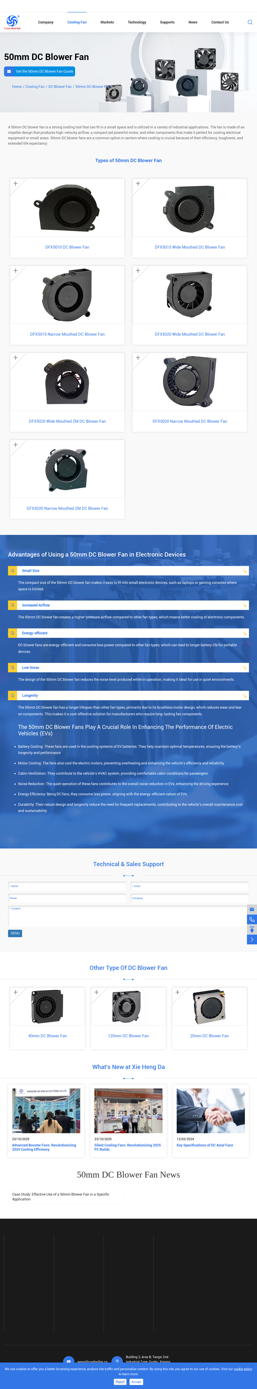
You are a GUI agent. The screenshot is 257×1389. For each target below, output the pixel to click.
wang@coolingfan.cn (92, 1362)
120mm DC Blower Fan (128, 1035)
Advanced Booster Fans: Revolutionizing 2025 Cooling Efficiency (44, 1147)
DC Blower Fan (60, 86)
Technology (137, 22)
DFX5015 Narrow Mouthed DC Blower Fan (67, 334)
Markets (107, 22)
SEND (15, 933)
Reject (120, 1382)
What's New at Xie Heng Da (128, 1066)
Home (17, 86)
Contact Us (220, 22)
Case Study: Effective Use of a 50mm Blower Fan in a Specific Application (60, 1196)
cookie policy (243, 1369)
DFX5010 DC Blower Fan (67, 247)
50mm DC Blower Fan (92, 86)
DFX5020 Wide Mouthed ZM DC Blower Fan (67, 421)
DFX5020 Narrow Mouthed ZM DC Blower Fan (67, 508)
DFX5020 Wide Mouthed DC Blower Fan (190, 334)
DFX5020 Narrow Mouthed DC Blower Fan (190, 421)
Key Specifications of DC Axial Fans (205, 1145)
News (193, 22)
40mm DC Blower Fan (47, 1035)
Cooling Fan (77, 22)
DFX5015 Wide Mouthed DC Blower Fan (190, 247)
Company (45, 22)
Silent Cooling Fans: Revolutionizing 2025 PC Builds (127, 1147)
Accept (136, 1382)
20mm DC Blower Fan (209, 1035)
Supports (167, 22)
